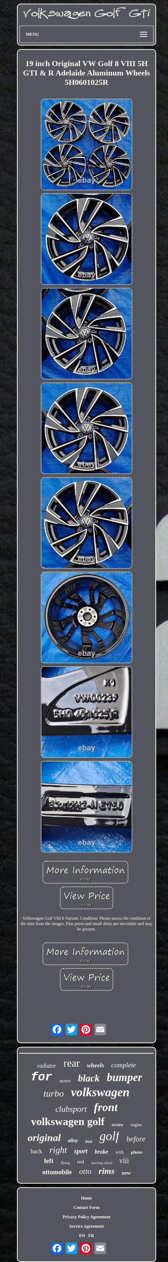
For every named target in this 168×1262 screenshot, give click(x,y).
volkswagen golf (68, 1121)
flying (65, 1163)
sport (81, 1151)
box (88, 1141)
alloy (73, 1140)
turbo (54, 1093)
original (44, 1137)
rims (107, 1171)
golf (109, 1136)
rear (71, 1063)
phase (136, 1152)
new (126, 1173)
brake (101, 1152)
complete (123, 1065)
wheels (95, 1065)
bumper (124, 1077)
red (80, 1162)
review (117, 1124)
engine (136, 1124)
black (89, 1078)
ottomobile (57, 1172)
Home (86, 1198)
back (36, 1151)
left (48, 1161)
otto (85, 1171)
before (135, 1139)
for (41, 1077)
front (106, 1107)
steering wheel (101, 1163)
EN (82, 1235)
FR (91, 1235)
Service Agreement (86, 1226)
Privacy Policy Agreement (86, 1216)
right (58, 1150)
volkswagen (100, 1092)
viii (124, 1161)
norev (65, 1081)
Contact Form (87, 1207)
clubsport (71, 1109)
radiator (46, 1066)
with (119, 1152)
